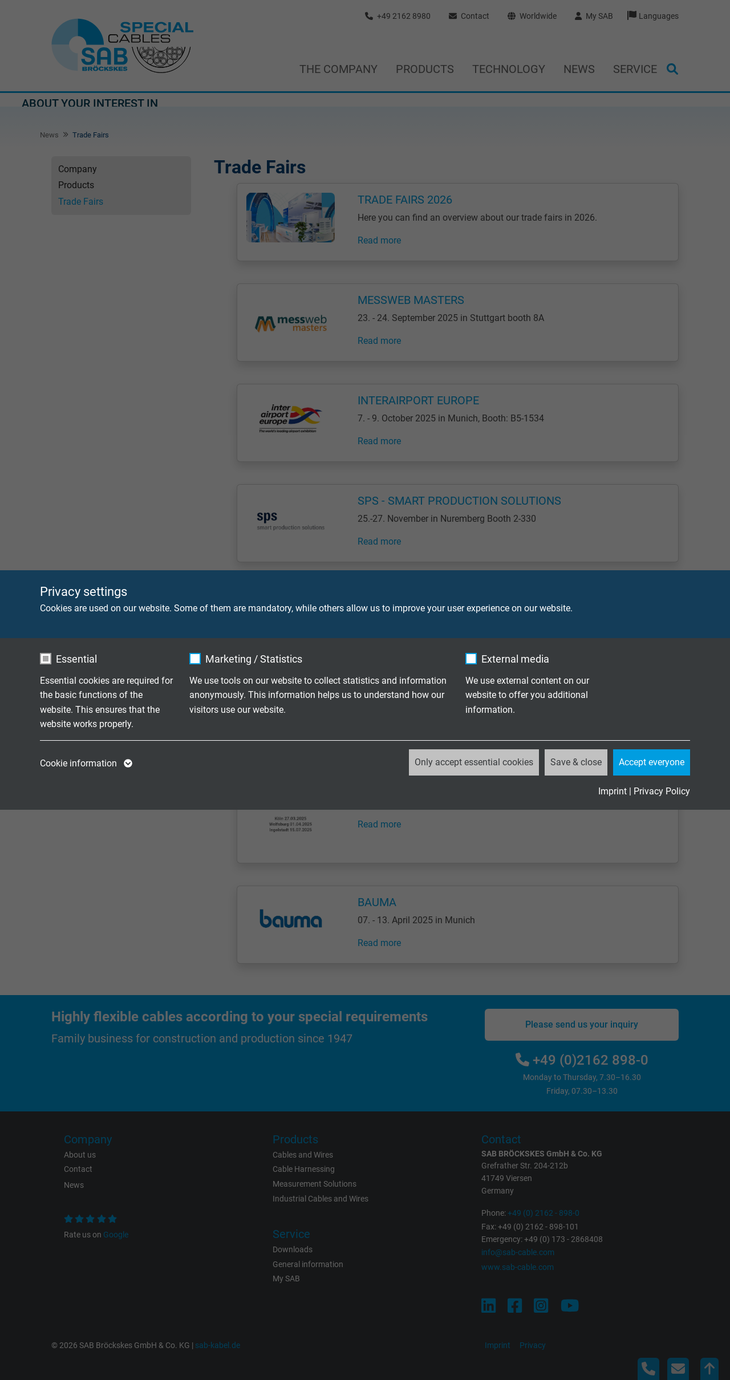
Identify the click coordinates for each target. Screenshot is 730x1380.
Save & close (576, 762)
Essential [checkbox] (76, 659)
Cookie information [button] (85, 763)
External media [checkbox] (515, 659)
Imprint (612, 791)
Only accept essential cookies (474, 762)
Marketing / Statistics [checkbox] (253, 659)
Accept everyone (651, 762)
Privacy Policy (662, 791)
